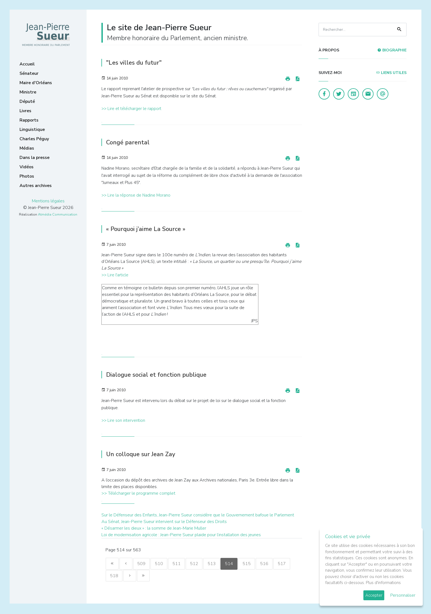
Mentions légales (48, 201)
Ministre (28, 92)
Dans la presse (34, 158)
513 (215, 564)
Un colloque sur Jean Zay (143, 454)
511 (179, 564)
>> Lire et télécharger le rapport (131, 108)
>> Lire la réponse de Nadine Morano (135, 195)
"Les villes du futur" (135, 62)
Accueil (27, 64)
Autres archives (36, 186)
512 (197, 564)
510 (161, 564)
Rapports (29, 120)
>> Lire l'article (114, 275)
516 (270, 564)
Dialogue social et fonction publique (159, 374)
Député (27, 101)
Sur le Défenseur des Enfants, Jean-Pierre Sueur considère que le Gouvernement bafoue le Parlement (197, 515)
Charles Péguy (34, 139)
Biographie (392, 50)
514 (234, 564)
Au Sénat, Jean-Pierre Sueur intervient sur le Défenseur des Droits (164, 522)
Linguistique (32, 129)
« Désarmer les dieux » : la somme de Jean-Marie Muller (153, 528)
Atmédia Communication (57, 214)
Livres (25, 111)
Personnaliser (402, 595)
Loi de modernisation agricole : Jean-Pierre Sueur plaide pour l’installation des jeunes (181, 535)
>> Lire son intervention (123, 420)
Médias (27, 148)
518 (114, 576)
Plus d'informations (383, 582)
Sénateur (29, 73)
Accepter (373, 595)
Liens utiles (391, 72)
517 (288, 564)
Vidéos (27, 167)
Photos (27, 176)
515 (252, 564)
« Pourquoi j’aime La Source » (148, 229)
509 (143, 564)
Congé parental (129, 142)
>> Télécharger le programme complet (138, 493)
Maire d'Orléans (36, 83)
